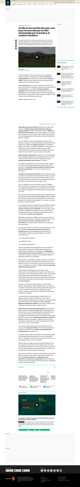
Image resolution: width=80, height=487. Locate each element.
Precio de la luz (42, 4)
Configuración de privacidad (46, 480)
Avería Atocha (29, 0)
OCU (47, 4)
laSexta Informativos (45, 429)
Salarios (29, 4)
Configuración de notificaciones (63, 480)
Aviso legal (43, 477)
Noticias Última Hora (23, 429)
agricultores (31, 429)
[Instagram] (54, 471)
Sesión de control (18, 0)
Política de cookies (44, 478)
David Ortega (21, 69)
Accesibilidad (43, 481)
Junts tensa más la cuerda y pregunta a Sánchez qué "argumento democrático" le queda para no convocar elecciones (66, 83)
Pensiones (35, 4)
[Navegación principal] (73, 2)
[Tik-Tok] (57, 471)
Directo (37, 429)
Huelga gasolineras (72, 0)
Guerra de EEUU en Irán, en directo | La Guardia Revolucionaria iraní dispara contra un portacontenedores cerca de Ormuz (67, 68)
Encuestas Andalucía (64, 0)
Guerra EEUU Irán (24, 0)
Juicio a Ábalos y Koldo (36, 0)
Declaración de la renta (21, 4)
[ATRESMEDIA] (11, 479)
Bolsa (51, 4)
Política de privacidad (62, 477)
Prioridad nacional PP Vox (44, 0)
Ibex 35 (55, 4)
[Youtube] (61, 471)
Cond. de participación (62, 478)
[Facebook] (45, 471)
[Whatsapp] (48, 471)
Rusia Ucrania (58, 0)
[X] (42, 471)
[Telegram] (51, 471)
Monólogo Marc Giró (52, 0)
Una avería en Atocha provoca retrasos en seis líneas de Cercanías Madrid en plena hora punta (67, 96)
